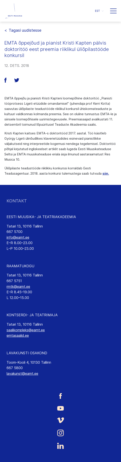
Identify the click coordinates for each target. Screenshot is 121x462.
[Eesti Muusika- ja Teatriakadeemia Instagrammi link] (60, 433)
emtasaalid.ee (18, 335)
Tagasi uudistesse (25, 30)
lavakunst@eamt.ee (22, 373)
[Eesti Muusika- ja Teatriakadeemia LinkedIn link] (60, 446)
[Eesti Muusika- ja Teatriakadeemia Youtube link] (60, 408)
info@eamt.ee (18, 237)
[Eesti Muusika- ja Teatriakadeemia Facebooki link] (60, 396)
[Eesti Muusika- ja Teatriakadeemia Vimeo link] (60, 420)
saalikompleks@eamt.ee (26, 330)
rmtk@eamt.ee (18, 286)
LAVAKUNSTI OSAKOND (27, 353)
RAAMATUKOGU (20, 266)
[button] (99, 10)
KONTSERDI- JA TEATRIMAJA (32, 315)
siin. (105, 173)
